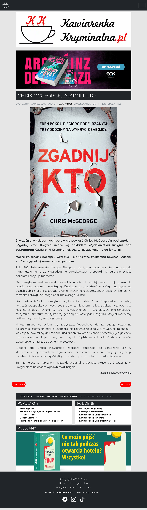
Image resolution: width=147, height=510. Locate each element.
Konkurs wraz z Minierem (91, 420)
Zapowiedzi (65, 104)
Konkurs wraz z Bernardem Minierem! (97, 423)
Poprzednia (30, 385)
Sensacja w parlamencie (91, 413)
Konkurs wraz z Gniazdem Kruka (95, 416)
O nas (48, 494)
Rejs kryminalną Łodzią (90, 410)
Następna (123, 385)
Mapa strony (83, 494)
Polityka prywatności (63, 494)
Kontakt (96, 494)
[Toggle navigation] (141, 5)
